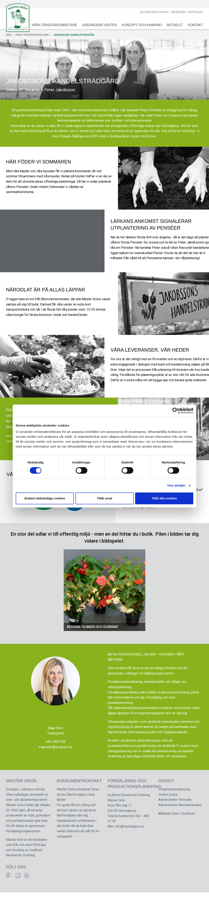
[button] (68, 609)
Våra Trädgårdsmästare (54, 25)
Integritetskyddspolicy (174, 809)
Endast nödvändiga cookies (44, 498)
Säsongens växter (99, 25)
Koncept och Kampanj (141, 25)
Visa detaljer (176, 485)
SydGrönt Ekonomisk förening (129, 814)
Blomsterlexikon (154, 12)
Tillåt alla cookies (164, 498)
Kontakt (194, 25)
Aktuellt (174, 25)
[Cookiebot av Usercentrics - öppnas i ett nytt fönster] (175, 411)
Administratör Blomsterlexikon (179, 824)
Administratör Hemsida (174, 819)
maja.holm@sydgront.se (55, 766)
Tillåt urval (104, 498)
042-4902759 (55, 761)
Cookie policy (168, 814)
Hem (9, 34)
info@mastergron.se (129, 846)
